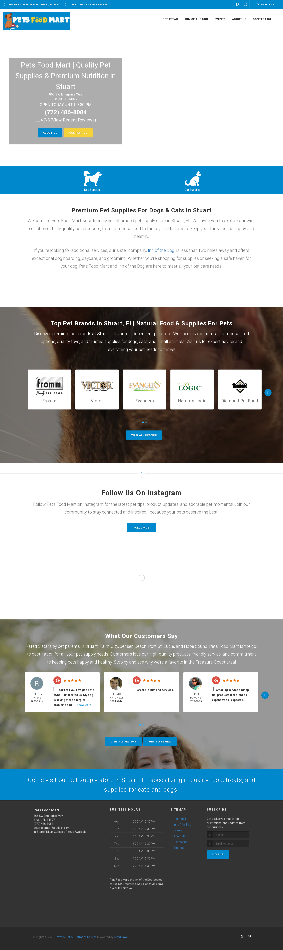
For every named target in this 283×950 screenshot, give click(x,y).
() (73, 119)
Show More (84, 705)
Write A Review (160, 741)
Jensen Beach (133, 646)
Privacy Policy (64, 937)
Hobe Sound (195, 646)
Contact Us (78, 132)
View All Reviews (124, 741)
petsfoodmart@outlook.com (52, 827)
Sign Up (218, 854)
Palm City (109, 646)
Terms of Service (86, 937)
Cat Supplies (192, 189)
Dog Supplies (92, 189)
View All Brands (144, 434)
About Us (50, 132)
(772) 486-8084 (66, 112)
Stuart (91, 646)
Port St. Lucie (161, 646)
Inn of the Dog (161, 250)
